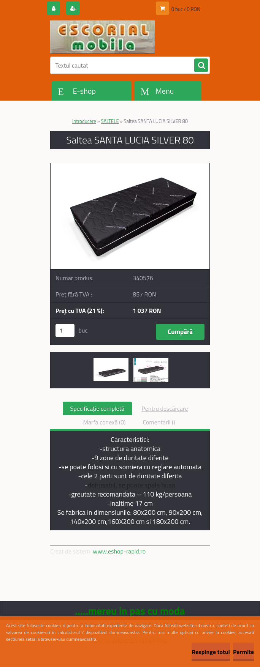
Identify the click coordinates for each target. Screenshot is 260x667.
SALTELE (110, 121)
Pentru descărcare (164, 408)
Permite (243, 651)
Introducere (84, 121)
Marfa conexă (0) (104, 422)
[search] (201, 65)
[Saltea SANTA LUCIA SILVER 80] (130, 166)
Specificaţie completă (97, 408)
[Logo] (102, 37)
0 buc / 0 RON (185, 9)
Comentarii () (159, 422)
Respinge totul (211, 651)
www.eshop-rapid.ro (119, 551)
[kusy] (65, 330)
